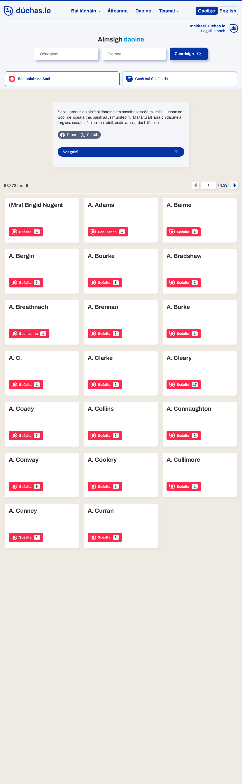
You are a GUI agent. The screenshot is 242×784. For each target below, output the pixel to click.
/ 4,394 (215, 185)
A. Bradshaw (184, 256)
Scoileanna (108, 232)
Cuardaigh (189, 54)
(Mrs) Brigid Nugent (36, 205)
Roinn (68, 134)
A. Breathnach (28, 307)
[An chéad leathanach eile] (234, 185)
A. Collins (101, 409)
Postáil (89, 135)
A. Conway (23, 460)
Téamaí (167, 10)
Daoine (143, 10)
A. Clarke (100, 358)
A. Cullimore (183, 460)
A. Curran (101, 511)
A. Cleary (179, 358)
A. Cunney (23, 511)
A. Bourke (101, 256)
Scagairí (121, 152)
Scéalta (26, 232)
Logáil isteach (213, 31)
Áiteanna (117, 10)
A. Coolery (102, 460)
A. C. (15, 358)
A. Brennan (103, 307)
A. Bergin (21, 256)
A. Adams (101, 205)
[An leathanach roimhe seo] (195, 185)
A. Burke (178, 307)
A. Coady (21, 409)
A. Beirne (179, 205)
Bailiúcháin (83, 10)
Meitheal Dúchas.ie (207, 26)
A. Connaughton (189, 409)
